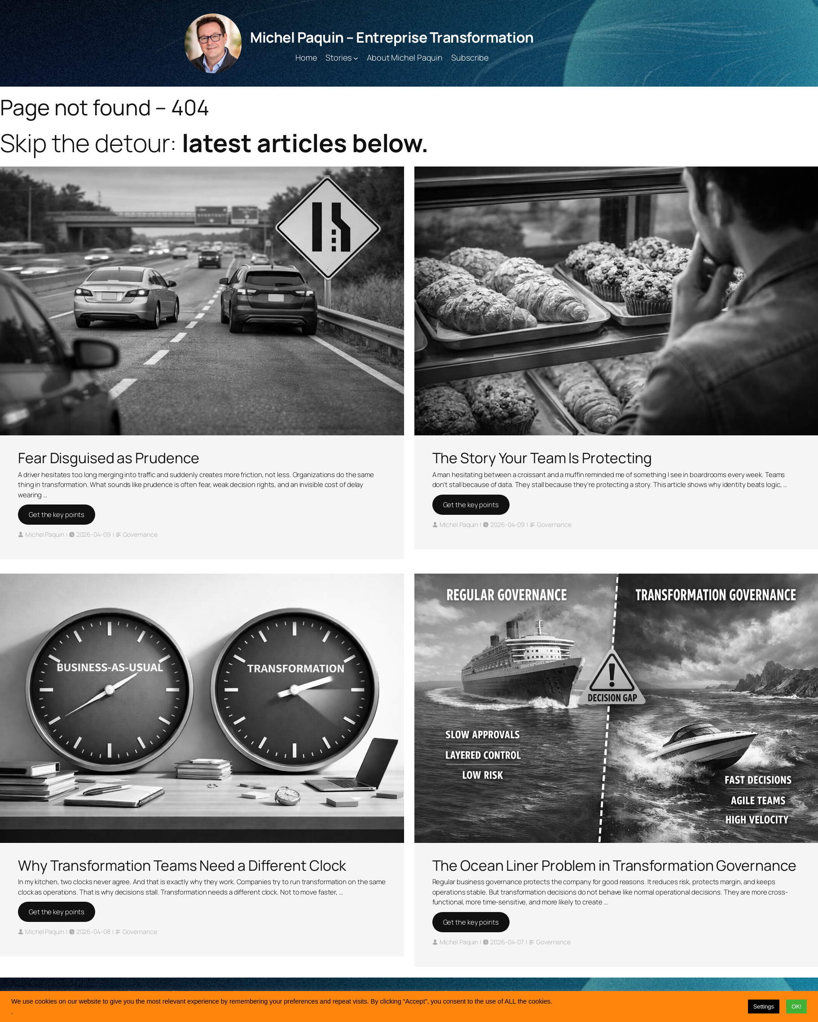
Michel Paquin (44, 534)
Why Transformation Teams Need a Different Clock (182, 865)
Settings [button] (763, 1006)
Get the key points (56, 514)
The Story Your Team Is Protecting (542, 458)
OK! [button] (796, 1006)
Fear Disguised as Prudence (108, 458)
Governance (140, 534)
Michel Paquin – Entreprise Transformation (392, 37)
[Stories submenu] (355, 57)
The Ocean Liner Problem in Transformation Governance (614, 865)
